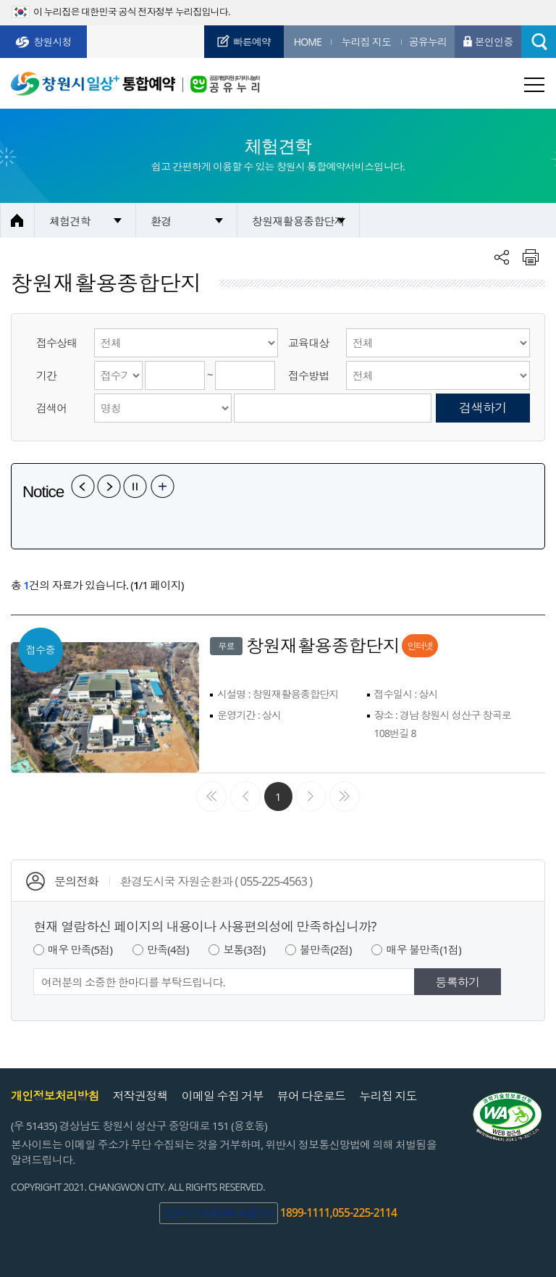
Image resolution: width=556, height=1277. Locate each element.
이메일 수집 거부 (223, 1096)
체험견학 (69, 221)
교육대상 (308, 343)
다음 (109, 486)
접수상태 (56, 343)
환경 (161, 221)
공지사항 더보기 (162, 486)
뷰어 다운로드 (311, 1096)
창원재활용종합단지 (298, 221)
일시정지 (135, 486)
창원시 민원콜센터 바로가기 (219, 1213)
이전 (83, 486)
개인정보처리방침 (55, 1096)
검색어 (51, 408)
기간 (46, 375)
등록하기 (458, 982)
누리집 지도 (387, 1096)
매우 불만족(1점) (423, 949)
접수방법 (308, 375)
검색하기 (483, 407)
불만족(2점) (326, 949)
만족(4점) (168, 949)
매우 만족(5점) (80, 949)
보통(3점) (244, 949)
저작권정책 (140, 1096)
